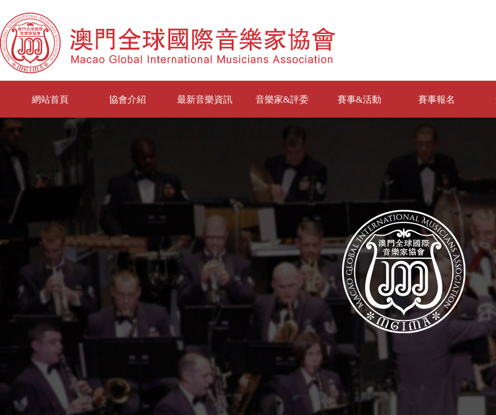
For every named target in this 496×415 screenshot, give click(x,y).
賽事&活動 (359, 99)
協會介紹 (127, 99)
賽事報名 (436, 99)
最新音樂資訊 (204, 99)
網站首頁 (50, 99)
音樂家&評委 (282, 99)
